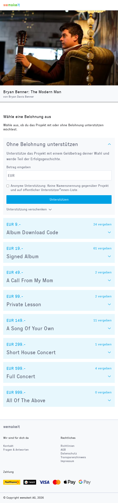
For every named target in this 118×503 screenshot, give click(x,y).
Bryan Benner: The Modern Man (32, 91)
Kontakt (8, 446)
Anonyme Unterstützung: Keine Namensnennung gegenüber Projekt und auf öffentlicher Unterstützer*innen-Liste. (60, 188)
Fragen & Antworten (16, 449)
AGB (63, 449)
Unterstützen (59, 199)
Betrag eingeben (18, 167)
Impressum (67, 461)
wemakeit (11, 426)
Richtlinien (67, 446)
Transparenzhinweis (73, 457)
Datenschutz (69, 453)
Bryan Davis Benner (21, 96)
